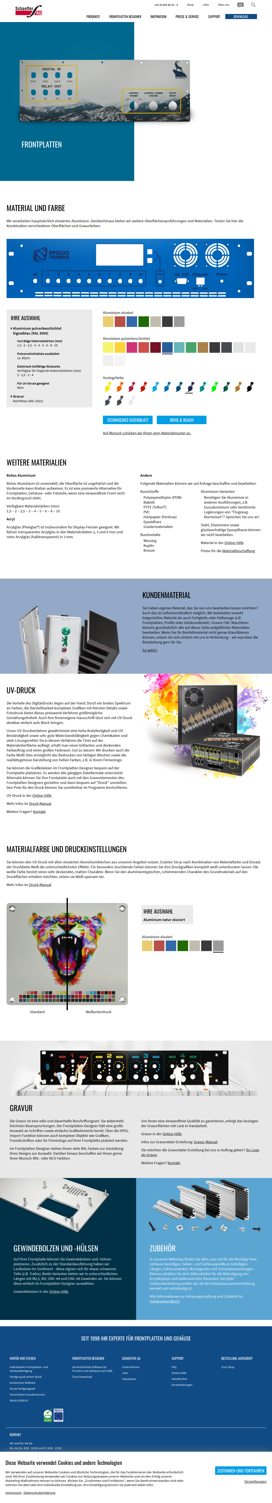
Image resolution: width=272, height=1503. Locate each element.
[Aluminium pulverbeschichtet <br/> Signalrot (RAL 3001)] (143, 347)
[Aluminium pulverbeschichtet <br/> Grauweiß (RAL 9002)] (108, 361)
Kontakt (39, 811)
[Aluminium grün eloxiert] (143, 321)
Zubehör (78, 166)
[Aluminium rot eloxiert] (120, 321)
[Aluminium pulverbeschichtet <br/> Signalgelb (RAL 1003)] (120, 347)
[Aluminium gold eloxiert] (108, 321)
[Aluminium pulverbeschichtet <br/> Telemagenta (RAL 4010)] (132, 347)
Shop (190, 5)
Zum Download (82, 1377)
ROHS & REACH (182, 420)
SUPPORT (214, 16)
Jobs (206, 5)
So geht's (149, 650)
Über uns (223, 5)
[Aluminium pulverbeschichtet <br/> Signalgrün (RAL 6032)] (191, 347)
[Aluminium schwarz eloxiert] (167, 321)
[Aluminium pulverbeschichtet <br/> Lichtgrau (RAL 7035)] (250, 347)
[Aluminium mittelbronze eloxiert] (155, 321)
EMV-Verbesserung (86, 161)
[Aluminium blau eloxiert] (132, 321)
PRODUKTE (93, 16)
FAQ (174, 1367)
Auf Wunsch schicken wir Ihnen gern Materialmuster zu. (147, 433)
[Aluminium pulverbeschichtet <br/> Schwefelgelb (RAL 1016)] (108, 347)
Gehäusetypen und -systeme (94, 156)
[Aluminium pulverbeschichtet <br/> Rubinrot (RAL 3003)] (155, 347)
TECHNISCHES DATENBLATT (127, 420)
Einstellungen (256, 1481)
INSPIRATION (158, 16)
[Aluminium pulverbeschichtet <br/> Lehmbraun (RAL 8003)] (203, 347)
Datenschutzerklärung (39, 1492)
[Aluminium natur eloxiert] (179, 321)
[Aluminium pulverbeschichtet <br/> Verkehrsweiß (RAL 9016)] (120, 361)
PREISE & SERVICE (187, 16)
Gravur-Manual (205, 1141)
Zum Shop (227, 1367)
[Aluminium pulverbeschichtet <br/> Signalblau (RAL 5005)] (167, 347)
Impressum (129, 1379)
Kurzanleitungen (182, 1385)
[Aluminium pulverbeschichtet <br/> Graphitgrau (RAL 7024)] (226, 347)
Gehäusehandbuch (165, 1301)
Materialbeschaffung (238, 550)
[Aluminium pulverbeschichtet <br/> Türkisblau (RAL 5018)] (179, 347)
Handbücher (179, 1379)
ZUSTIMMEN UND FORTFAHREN (240, 1470)
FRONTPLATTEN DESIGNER (125, 16)
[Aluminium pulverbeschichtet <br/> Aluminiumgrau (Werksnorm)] (238, 347)
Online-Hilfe (234, 542)
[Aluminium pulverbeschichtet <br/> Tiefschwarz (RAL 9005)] (214, 347)
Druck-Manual (40, 803)
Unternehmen (131, 1367)
